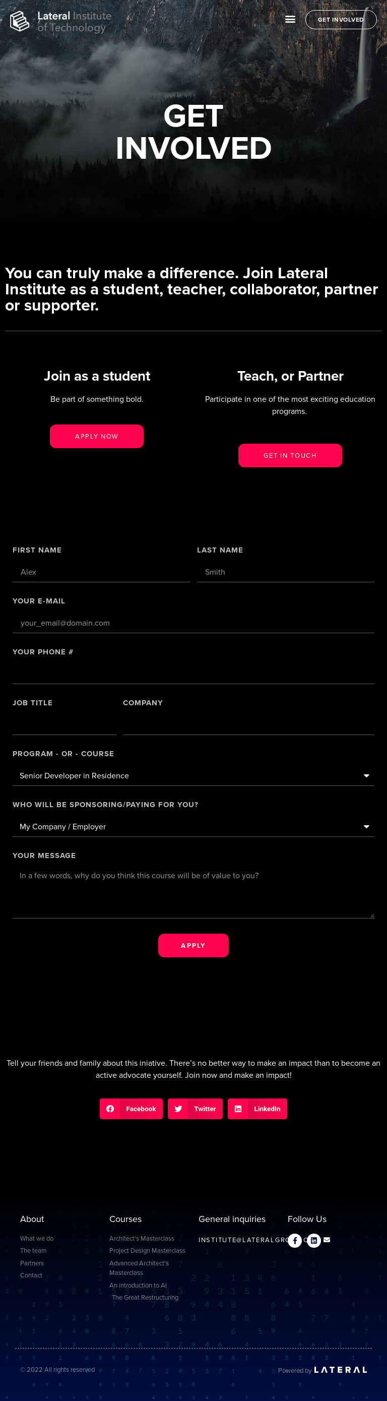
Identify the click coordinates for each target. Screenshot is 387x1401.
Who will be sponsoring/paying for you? (106, 805)
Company (143, 703)
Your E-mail (39, 601)
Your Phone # (43, 652)
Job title (33, 703)
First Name (37, 551)
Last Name (220, 551)
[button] (290, 18)
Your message (44, 856)
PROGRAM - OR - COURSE (63, 754)
